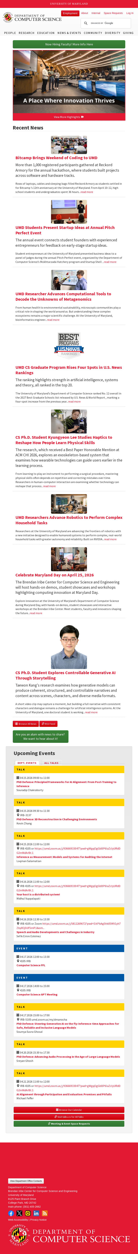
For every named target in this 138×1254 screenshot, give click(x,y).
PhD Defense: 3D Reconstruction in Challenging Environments (57, 819)
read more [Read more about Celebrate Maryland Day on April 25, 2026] (36, 613)
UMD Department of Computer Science (32, 17)
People (10, 33)
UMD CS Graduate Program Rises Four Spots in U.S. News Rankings (68, 370)
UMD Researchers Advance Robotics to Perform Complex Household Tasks (68, 520)
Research (26, 33)
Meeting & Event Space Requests (69, 1123)
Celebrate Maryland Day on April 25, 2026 (54, 575)
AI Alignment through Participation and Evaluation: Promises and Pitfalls (64, 1094)
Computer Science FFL (31, 965)
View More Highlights (69, 117)
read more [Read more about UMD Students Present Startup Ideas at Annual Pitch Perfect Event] (110, 262)
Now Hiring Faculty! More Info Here (69, 44)
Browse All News (25, 723)
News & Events (69, 33)
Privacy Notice (38, 1219)
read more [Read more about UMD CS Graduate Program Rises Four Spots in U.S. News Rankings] (74, 401)
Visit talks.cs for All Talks (69, 1116)
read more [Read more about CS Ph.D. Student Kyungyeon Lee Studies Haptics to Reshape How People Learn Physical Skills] (49, 486)
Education (46, 33)
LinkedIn (36, 1213)
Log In (130, 13)
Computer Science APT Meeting (37, 994)
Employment (70, 13)
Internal (95, 13)
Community (93, 33)
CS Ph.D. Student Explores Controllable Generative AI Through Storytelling (65, 675)
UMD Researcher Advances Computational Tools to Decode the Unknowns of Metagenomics (63, 296)
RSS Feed (48, 723)
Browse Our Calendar (69, 1109)
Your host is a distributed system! (38, 894)
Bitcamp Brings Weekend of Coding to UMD (56, 157)
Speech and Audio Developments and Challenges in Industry (55, 932)
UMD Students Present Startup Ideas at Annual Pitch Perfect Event (65, 230)
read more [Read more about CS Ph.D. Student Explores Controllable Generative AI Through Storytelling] (91, 712)
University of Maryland (69, 4)
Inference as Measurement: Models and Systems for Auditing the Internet (64, 857)
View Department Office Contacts (26, 1181)
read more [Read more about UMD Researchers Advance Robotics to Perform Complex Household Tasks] (110, 539)
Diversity (112, 33)
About (84, 13)
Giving (128, 33)
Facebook (11, 1213)
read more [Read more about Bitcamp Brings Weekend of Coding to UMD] (86, 192)
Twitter (19, 1213)
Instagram (28, 1213)
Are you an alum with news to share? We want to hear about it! (40, 736)
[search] (105, 23)
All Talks (51, 763)
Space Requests (113, 13)
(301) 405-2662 (32, 1206)
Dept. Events (29, 763)
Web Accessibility (18, 1219)
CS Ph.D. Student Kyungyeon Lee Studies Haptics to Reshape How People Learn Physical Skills (63, 439)
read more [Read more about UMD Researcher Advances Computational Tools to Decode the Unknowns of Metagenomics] (53, 319)
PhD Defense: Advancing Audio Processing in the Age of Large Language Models (68, 1056)
